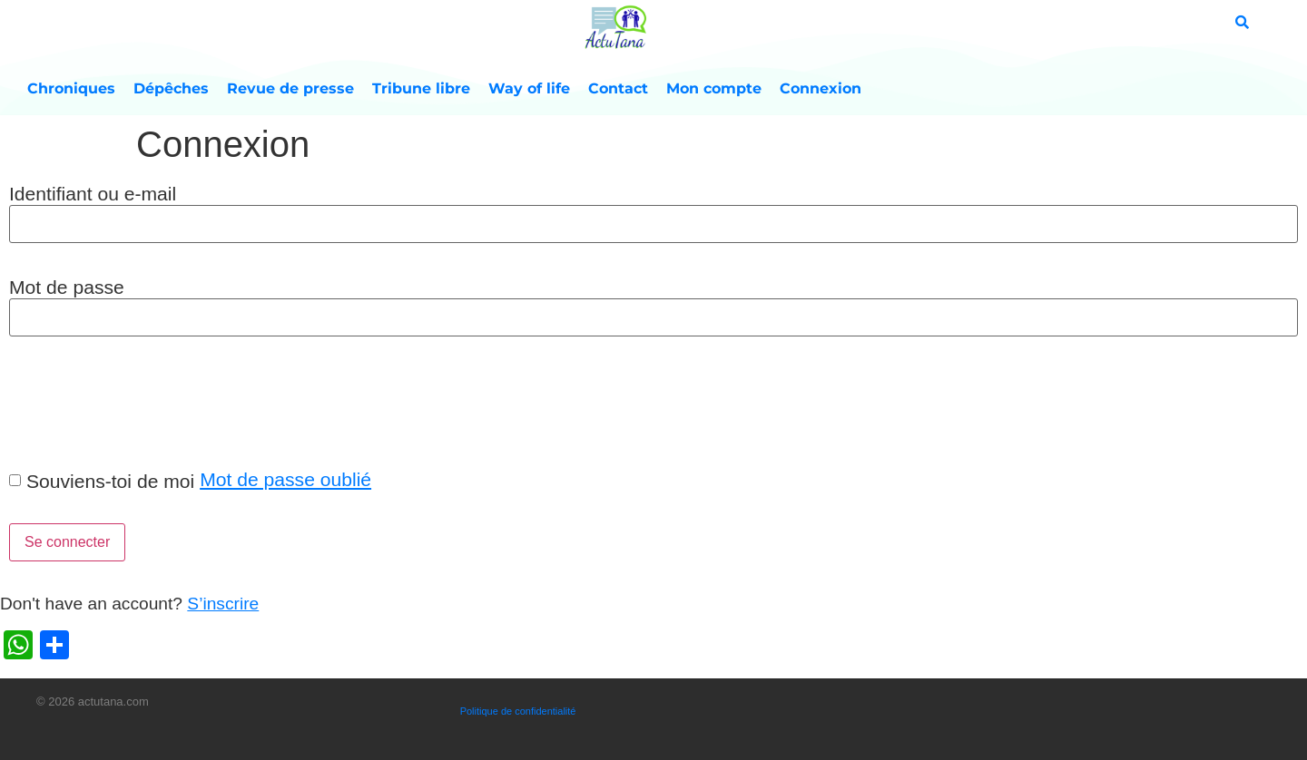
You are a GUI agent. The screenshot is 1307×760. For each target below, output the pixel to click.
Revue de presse (290, 88)
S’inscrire (223, 603)
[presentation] (138, 401)
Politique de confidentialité (518, 711)
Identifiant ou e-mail (92, 193)
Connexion (820, 88)
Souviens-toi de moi (110, 481)
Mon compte (714, 88)
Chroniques (71, 88)
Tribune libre (421, 88)
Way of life (529, 88)
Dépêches (171, 88)
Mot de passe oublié (285, 479)
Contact (618, 88)
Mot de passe (66, 287)
